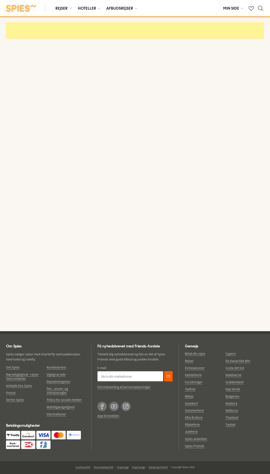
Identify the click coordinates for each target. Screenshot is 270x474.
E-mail (101, 368)
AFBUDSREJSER (121, 8)
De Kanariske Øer (237, 361)
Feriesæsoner (195, 368)
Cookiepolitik (83, 467)
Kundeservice (56, 367)
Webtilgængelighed (61, 407)
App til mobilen (108, 415)
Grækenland (234, 382)
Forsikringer (194, 382)
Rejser (189, 361)
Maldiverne (233, 375)
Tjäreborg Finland (158, 467)
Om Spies (13, 367)
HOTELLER (89, 8)
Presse (11, 392)
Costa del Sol (234, 368)
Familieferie (193, 375)
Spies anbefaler (196, 439)
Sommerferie (194, 410)
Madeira (231, 403)
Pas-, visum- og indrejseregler (57, 390)
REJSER (63, 8)
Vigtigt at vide (56, 374)
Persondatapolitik (103, 467)
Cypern (230, 353)
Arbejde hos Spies (19, 385)
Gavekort (191, 403)
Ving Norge (123, 467)
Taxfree (190, 389)
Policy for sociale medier (64, 399)
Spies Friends (194, 446)
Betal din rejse (195, 353)
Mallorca (231, 410)
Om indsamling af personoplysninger (124, 387)
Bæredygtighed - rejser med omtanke (22, 376)
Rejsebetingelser (59, 381)
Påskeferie (192, 424)
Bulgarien (232, 396)
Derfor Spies (15, 399)
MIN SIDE (233, 8)
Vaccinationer (56, 414)
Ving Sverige (138, 467)
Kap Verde (232, 389)
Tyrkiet (230, 424)
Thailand (231, 417)
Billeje (189, 396)
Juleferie (191, 431)
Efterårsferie (194, 417)
